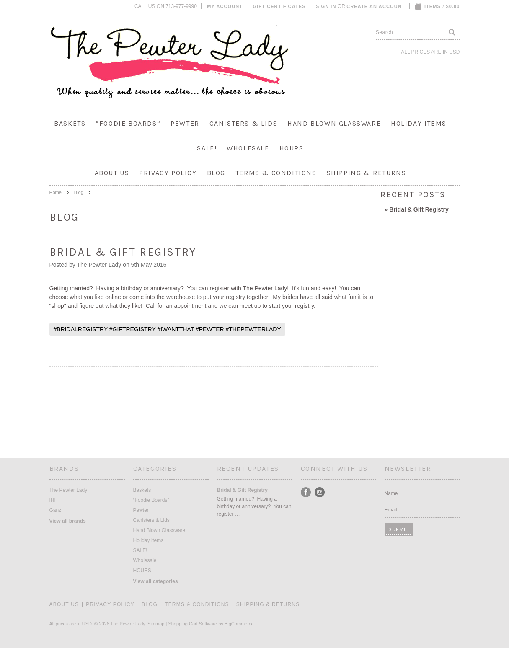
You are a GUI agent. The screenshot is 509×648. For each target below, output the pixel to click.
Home (55, 192)
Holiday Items (419, 123)
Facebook (306, 492)
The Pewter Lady (68, 490)
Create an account (375, 6)
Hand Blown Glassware (334, 123)
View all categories (155, 581)
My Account (225, 6)
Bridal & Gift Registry (122, 251)
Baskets (69, 123)
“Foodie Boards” (128, 123)
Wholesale (248, 148)
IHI (52, 500)
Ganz (55, 510)
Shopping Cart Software (192, 623)
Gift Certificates (279, 6)
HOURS (291, 148)
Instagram (320, 492)
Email (391, 510)
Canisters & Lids (243, 123)
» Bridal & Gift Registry (417, 209)
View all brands (67, 521)
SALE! (207, 148)
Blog (78, 192)
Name (391, 493)
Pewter (185, 123)
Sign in (326, 6)
